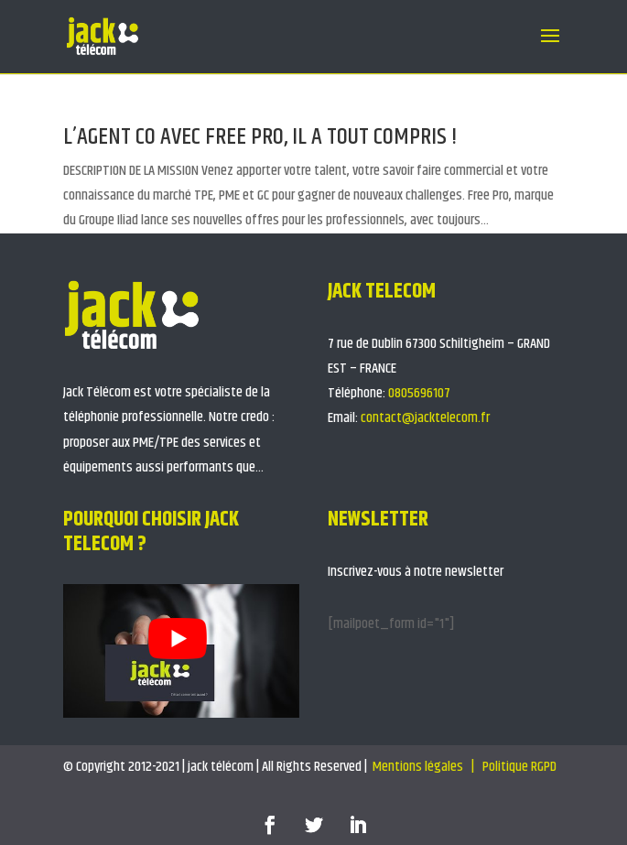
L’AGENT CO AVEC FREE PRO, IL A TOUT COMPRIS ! (260, 137)
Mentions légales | (425, 766)
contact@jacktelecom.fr (425, 417)
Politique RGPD (521, 766)
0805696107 (419, 393)
